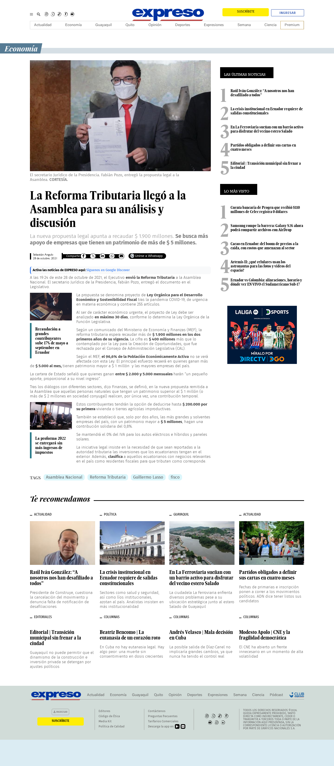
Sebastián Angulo (43, 254)
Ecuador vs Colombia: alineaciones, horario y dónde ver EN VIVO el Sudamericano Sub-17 (266, 282)
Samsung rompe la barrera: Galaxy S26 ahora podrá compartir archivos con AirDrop (267, 227)
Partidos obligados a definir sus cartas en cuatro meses (263, 147)
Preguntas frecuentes (162, 716)
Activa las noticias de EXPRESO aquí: (59, 270)
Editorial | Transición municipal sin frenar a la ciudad (266, 165)
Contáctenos (156, 711)
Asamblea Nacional (64, 477)
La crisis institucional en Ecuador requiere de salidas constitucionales (267, 111)
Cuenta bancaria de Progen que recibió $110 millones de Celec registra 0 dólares (265, 209)
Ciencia (270, 25)
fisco (175, 477)
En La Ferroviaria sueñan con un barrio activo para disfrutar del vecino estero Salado (267, 129)
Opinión (154, 25)
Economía (73, 25)
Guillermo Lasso (148, 477)
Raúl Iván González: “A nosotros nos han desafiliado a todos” (262, 92)
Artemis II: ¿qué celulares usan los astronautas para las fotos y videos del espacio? (261, 266)
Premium (292, 25)
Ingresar (287, 13)
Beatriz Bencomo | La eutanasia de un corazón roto (130, 635)
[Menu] (31, 14)
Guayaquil (103, 25)
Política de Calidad (112, 726)
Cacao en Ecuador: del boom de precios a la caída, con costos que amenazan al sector (264, 245)
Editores (104, 711)
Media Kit (105, 721)
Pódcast (276, 695)
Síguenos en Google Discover (108, 270)
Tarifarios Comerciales (163, 721)
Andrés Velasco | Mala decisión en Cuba (201, 635)
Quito (130, 25)
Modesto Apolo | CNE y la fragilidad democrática (264, 635)
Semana (244, 25)
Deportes (182, 25)
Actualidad (42, 25)
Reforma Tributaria (108, 477)
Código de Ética (109, 716)
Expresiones (214, 25)
